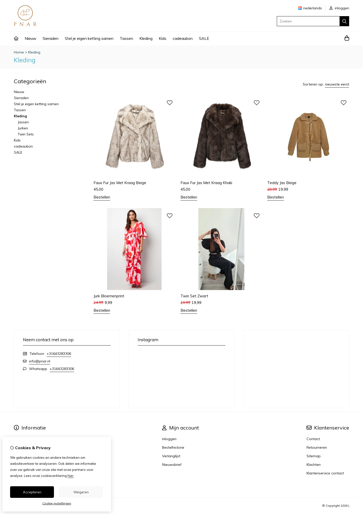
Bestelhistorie (173, 447)
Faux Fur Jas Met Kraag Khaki (206, 182)
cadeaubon (183, 38)
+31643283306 (59, 353)
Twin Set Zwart (194, 296)
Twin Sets (26, 134)
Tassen (126, 38)
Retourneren (317, 447)
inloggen (339, 8)
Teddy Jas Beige (281, 182)
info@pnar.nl (39, 361)
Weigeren (81, 492)
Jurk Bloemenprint (109, 296)
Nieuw (30, 38)
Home (19, 52)
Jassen (23, 122)
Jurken (23, 128)
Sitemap (314, 456)
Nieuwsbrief (172, 464)
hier (71, 476)
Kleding (146, 38)
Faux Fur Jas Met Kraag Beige (120, 182)
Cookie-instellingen (56, 503)
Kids (162, 38)
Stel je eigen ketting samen (89, 38)
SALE (204, 38)
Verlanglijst (171, 456)
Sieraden (50, 38)
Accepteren (32, 492)
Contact (313, 439)
